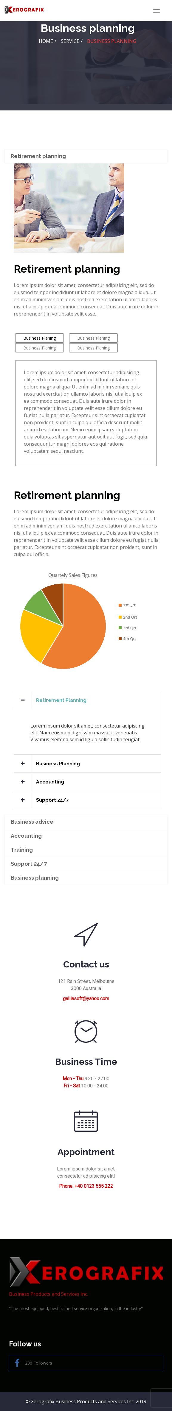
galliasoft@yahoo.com (86, 998)
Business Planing (39, 338)
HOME (46, 41)
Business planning (111, 41)
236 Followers (33, 1363)
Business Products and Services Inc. (86, 1277)
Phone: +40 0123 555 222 (86, 1186)
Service (70, 41)
